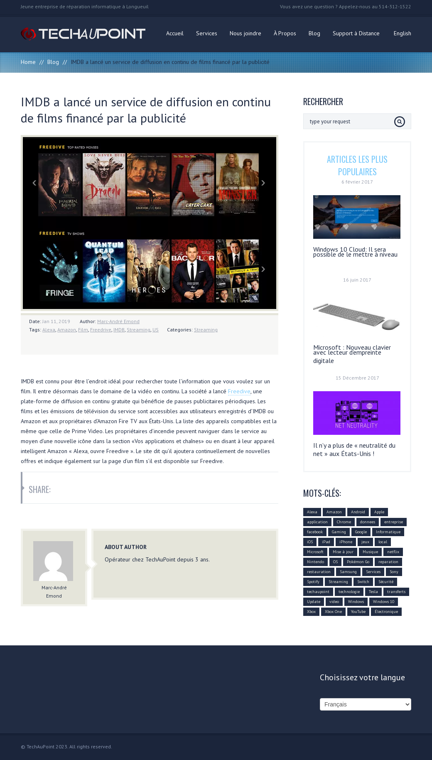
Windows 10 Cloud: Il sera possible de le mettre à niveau (355, 251)
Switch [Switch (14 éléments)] (363, 581)
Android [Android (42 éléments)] (358, 512)
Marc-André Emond (118, 321)
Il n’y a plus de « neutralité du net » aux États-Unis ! (354, 449)
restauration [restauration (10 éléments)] (319, 571)
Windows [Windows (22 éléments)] (356, 601)
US (155, 329)
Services (206, 33)
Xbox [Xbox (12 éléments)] (311, 611)
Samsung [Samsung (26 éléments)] (348, 571)
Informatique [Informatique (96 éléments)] (388, 531)
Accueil (175, 33)
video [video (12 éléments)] (334, 601)
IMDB (119, 329)
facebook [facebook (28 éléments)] (315, 531)
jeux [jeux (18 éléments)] (365, 541)
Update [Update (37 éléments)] (313, 601)
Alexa (48, 329)
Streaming (138, 329)
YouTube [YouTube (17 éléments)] (358, 611)
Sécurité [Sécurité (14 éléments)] (385, 581)
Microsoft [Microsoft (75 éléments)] (315, 551)
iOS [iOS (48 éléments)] (310, 541)
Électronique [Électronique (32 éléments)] (386, 611)
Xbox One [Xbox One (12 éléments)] (333, 611)
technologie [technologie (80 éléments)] (349, 591)
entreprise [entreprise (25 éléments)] (393, 522)
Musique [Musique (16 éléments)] (370, 551)
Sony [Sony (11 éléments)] (394, 571)
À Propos (285, 33)
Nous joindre (245, 33)
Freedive (239, 391)
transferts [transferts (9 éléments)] (396, 591)
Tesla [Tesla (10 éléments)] (373, 591)
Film (83, 329)
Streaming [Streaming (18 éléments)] (338, 581)
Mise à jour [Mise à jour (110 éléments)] (343, 551)
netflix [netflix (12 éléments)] (393, 551)
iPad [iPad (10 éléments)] (326, 541)
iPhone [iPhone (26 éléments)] (345, 541)
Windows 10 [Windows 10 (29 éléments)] (383, 601)
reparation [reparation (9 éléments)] (388, 561)
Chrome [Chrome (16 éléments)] (344, 522)
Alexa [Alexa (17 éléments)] (312, 512)
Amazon (66, 329)
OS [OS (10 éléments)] (335, 561)
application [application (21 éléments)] (317, 522)
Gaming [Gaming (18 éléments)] (339, 531)
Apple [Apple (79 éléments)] (379, 512)
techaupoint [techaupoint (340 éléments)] (318, 591)
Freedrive (100, 329)
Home (28, 62)
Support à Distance (356, 33)
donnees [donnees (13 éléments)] (367, 522)
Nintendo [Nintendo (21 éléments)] (315, 561)
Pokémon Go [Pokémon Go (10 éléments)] (358, 561)
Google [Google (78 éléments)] (361, 531)
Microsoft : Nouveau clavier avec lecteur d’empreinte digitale (352, 354)
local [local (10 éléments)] (382, 541)
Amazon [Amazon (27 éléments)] (334, 512)
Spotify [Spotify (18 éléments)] (313, 581)
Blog (314, 33)
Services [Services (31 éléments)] (373, 571)
